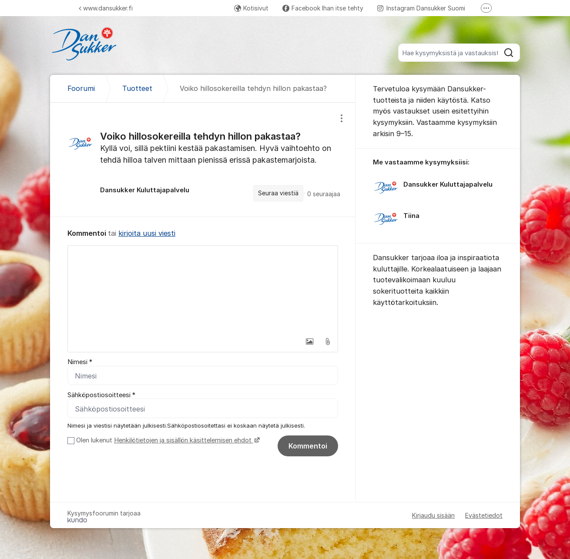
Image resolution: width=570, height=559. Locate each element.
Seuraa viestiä (278, 193)
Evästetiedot (484, 515)
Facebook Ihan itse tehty (322, 8)
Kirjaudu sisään (433, 515)
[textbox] (203, 289)
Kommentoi (307, 446)
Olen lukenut (166, 441)
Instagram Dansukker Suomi (421, 8)
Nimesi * (79, 362)
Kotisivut (251, 8)
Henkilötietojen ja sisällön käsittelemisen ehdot (183, 441)
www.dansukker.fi (106, 8)
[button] (309, 341)
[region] (202, 159)
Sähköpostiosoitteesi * (101, 395)
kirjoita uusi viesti (146, 233)
